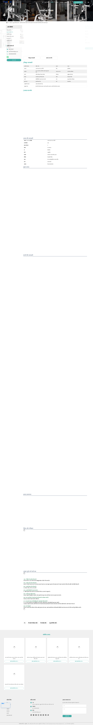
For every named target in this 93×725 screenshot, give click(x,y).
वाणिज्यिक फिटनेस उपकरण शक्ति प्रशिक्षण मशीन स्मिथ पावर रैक (78, 658)
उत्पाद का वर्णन (49, 57)
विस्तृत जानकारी (31, 57)
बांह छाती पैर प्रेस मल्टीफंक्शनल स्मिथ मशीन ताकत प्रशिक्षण (14, 684)
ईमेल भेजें (67, 716)
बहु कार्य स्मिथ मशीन (16, 22)
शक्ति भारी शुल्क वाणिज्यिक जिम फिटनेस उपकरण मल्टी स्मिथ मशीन (35, 658)
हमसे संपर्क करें (68, 2)
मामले (8, 713)
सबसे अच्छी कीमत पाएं (65, 48)
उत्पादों (52, 2)
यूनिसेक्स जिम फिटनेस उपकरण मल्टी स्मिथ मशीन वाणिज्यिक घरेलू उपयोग (57, 658)
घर (42, 2)
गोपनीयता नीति (21, 723)
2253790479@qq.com (13, 51)
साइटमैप (26, 723)
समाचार (8, 711)
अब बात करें (78, 2)
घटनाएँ (61, 2)
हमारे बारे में (47, 2)
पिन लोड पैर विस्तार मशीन (32, 622)
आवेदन (57, 2)
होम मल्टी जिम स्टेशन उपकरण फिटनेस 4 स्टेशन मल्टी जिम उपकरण (14, 658)
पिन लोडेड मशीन (43, 622)
